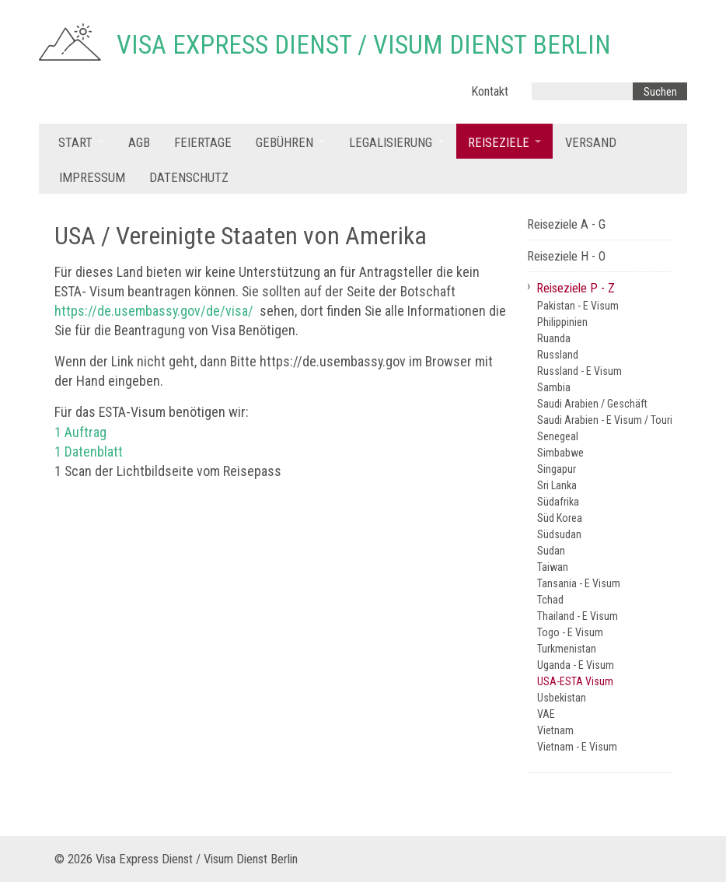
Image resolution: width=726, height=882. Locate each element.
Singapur (556, 469)
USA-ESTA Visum (575, 681)
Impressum (92, 177)
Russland (557, 354)
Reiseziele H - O (566, 256)
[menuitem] (81, 141)
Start (75, 142)
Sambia (554, 387)
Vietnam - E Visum (577, 746)
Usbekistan (561, 697)
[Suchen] (660, 91)
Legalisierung (390, 142)
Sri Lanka (557, 485)
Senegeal (557, 436)
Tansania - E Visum (578, 583)
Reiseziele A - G (566, 224)
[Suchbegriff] (582, 91)
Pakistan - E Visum (578, 305)
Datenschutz (189, 177)
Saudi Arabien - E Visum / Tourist (604, 420)
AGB (139, 142)
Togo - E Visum (570, 632)
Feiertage (203, 142)
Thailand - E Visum (577, 616)
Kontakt (489, 91)
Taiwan (552, 567)
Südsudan (559, 534)
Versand (590, 142)
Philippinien (562, 322)
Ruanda (554, 338)
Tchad (550, 599)
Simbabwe (560, 452)
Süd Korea (559, 518)
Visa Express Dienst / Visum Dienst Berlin (364, 45)
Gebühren (284, 142)
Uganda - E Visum (575, 665)
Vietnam (555, 730)
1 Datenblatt (88, 451)
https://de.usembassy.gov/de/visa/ (153, 311)
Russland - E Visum (579, 371)
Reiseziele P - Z (575, 288)
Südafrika (558, 501)
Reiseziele (498, 142)
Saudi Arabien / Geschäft (592, 403)
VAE (546, 714)
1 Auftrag (80, 432)
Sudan (551, 550)
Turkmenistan (566, 648)
